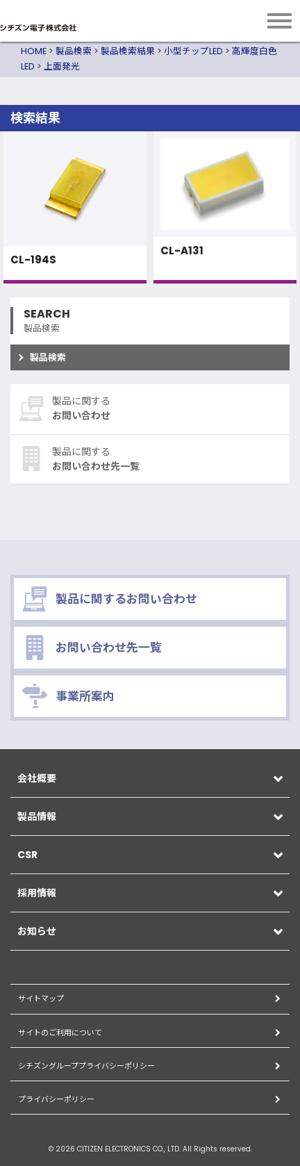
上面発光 (62, 66)
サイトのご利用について (60, 1032)
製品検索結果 (128, 51)
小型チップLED (193, 51)
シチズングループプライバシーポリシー (86, 1065)
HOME (34, 51)
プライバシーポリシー (56, 1099)
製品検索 (74, 51)
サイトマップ (41, 998)
